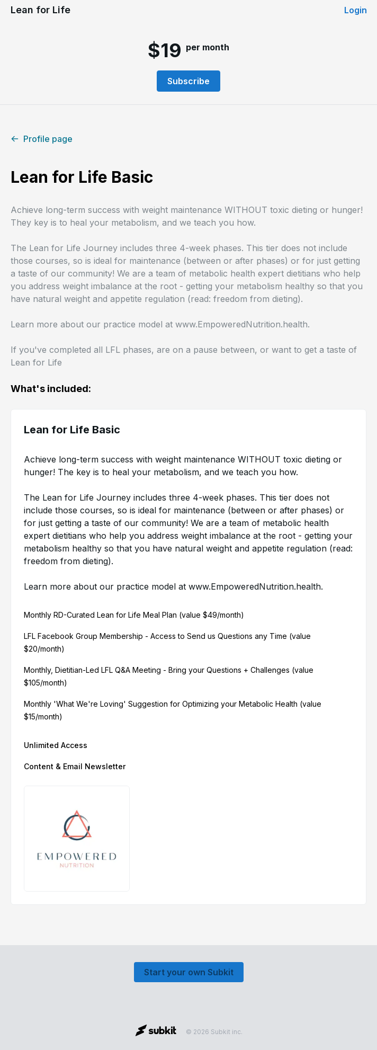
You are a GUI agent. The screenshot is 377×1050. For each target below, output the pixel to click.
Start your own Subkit (189, 972)
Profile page (42, 139)
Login (355, 10)
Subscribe (188, 81)
